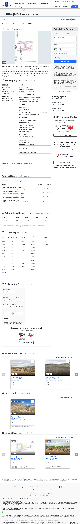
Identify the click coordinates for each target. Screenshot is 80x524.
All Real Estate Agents (19, 487)
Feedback (32, 487)
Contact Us (40, 487)
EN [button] (77, 1)
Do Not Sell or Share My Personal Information (42, 491)
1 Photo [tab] (6, 29)
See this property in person (61, 58)
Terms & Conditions (35, 493)
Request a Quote (65, 162)
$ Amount (17, 297)
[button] (74, 6)
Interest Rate (5, 304)
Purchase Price (6, 289)
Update (6, 318)
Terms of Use (68, 86)
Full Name (56, 44)
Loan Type (14, 304)
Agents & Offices (44, 3)
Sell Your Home (32, 3)
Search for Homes (19, 3)
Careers (73, 1)
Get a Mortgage (19, 7)
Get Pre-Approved (65, 135)
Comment (59, 37)
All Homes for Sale (7, 487)
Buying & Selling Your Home (57, 1)
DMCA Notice (33, 495)
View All (4, 273)
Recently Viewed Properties (61, 6)
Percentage (5, 297)
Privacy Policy (33, 489)
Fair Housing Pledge (44, 495)
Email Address (57, 48)
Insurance (7, 311)
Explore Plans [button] (12, 513)
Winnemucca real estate (30, 480)
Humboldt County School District (20, 181)
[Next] (76, 374)
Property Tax (17, 311)
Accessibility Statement (48, 493)
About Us (67, 1)
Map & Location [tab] (17, 29)
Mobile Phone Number (60, 53)
